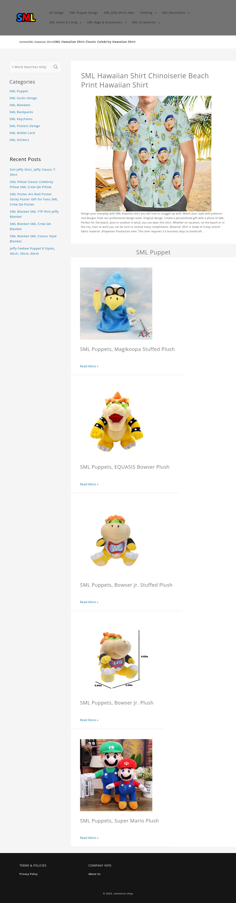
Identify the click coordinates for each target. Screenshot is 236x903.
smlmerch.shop (123, 893)
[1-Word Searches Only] (31, 67)
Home (23, 42)
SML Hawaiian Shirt (40, 42)
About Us (94, 874)
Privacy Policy (28, 874)
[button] (148, 13)
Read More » (89, 366)
